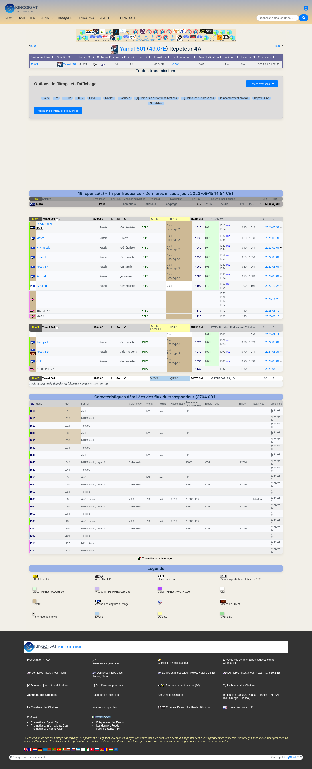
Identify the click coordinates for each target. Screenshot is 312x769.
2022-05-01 (272, 247)
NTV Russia (43, 247)
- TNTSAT (273, 694)
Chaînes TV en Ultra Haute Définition (184, 707)
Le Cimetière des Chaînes (42, 707)
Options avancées (262, 84)
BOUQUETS (65, 18)
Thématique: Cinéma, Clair (47, 728)
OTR (39, 361)
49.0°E (157, 48)
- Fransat (243, 698)
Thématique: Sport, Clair (45, 722)
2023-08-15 (272, 310)
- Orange (232, 698)
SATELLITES (27, 18)
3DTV (80, 98)
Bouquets (228, 694)
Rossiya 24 (43, 352)
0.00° (175, 64)
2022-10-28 (272, 286)
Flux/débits (156, 103)
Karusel (41, 276)
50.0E (33, 45)
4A (118, 219)
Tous (46, 98)
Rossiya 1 (42, 342)
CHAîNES (46, 18)
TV (56, 98)
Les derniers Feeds (107, 725)
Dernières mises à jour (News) (47, 672)
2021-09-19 (272, 334)
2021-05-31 (272, 227)
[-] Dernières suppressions (198, 98)
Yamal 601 (132, 48)
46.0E (278, 45)
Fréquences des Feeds (110, 722)
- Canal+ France (257, 694)
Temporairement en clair (234, 98)
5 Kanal (41, 257)
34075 (194, 378)
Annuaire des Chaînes (171, 694)
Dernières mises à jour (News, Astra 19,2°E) (251, 672)
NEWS (9, 18)
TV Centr (41, 286)
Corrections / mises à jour (158, 558)
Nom (39, 204)
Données (124, 98)
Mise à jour (272, 204)
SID (199, 204)
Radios (109, 98)
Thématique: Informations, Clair (49, 725)
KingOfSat (290, 757)
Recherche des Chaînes (239, 685)
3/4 (201, 219)
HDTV (67, 98)
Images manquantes (104, 707)
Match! (40, 238)
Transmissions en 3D (238, 707)
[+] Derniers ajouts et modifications (156, 98)
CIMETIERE (107, 18)
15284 (194, 219)
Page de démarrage (52, 646)
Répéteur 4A (261, 98)
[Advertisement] (156, 157)
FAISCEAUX (86, 18)
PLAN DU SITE (129, 18)
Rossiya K (42, 267)
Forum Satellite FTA (108, 728)
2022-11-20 (272, 299)
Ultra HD (94, 98)
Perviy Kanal (44, 224)
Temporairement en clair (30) (179, 685)
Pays (102, 204)
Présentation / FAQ (38, 659)
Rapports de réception (105, 694)
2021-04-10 (272, 369)
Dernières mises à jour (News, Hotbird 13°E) (186, 672)
